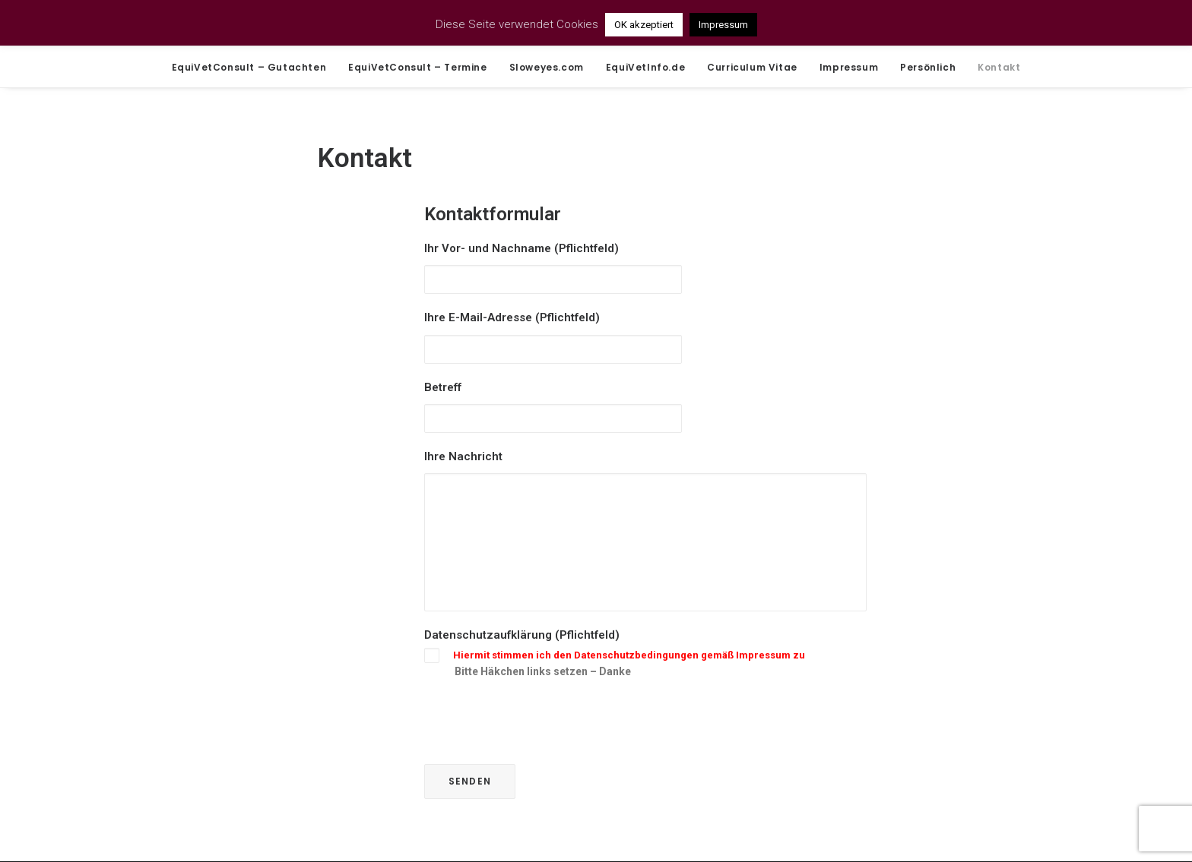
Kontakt (999, 67)
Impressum (849, 67)
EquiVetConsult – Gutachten (249, 67)
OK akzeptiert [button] (644, 24)
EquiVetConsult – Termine (417, 67)
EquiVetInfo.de (645, 67)
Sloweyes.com (546, 67)
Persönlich (928, 67)
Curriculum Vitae (752, 67)
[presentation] (539, 720)
